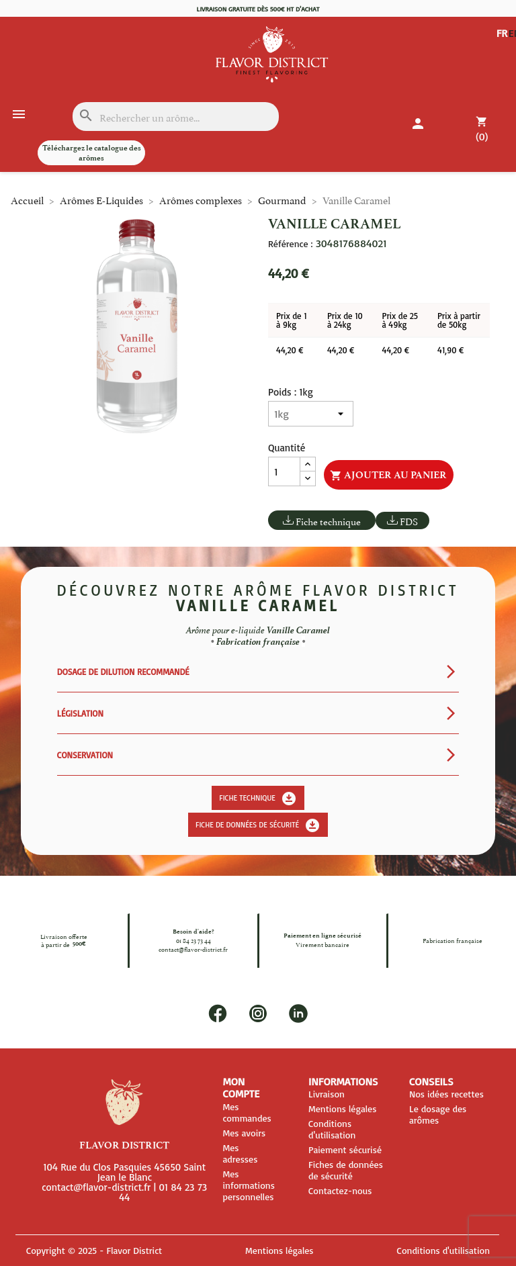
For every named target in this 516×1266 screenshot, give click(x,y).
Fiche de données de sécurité (258, 825)
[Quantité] (284, 471)
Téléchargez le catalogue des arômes (91, 152)
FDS (409, 521)
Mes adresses (239, 1153)
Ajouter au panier (388, 475)
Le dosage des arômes (437, 1114)
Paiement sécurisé (345, 1149)
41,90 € (450, 350)
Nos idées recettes (446, 1093)
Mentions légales (342, 1108)
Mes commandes (246, 1112)
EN (503, 43)
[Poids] (310, 413)
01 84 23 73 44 (193, 940)
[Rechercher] (176, 116)
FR (502, 33)
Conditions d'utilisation (331, 1129)
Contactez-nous (340, 1190)
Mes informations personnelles (248, 1185)
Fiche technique (328, 521)
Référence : (290, 243)
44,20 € (289, 350)
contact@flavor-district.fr (193, 948)
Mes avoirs (243, 1132)
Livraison (326, 1093)
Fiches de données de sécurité (345, 1170)
